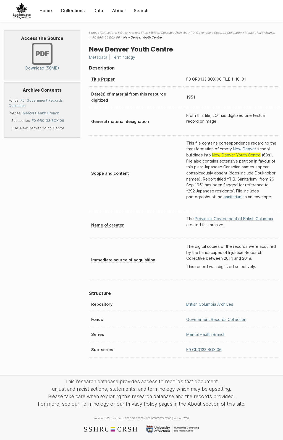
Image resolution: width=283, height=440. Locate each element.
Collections (73, 10)
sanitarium (233, 196)
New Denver (244, 148)
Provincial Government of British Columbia (234, 218)
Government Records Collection (216, 319)
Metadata (98, 57)
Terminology (123, 57)
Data (98, 10)
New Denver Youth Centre (236, 155)
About (118, 10)
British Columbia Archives (169, 33)
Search (141, 10)
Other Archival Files (134, 33)
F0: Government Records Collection (216, 33)
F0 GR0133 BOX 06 (48, 121)
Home (46, 10)
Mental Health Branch (41, 113)
